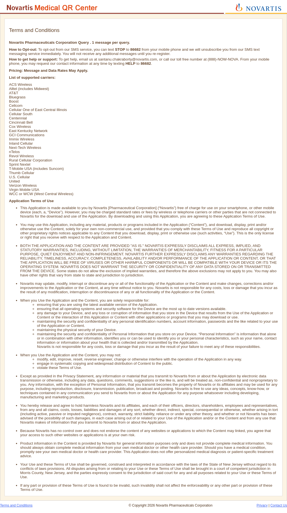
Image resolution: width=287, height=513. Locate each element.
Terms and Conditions (16, 505)
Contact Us (278, 505)
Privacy (262, 505)
